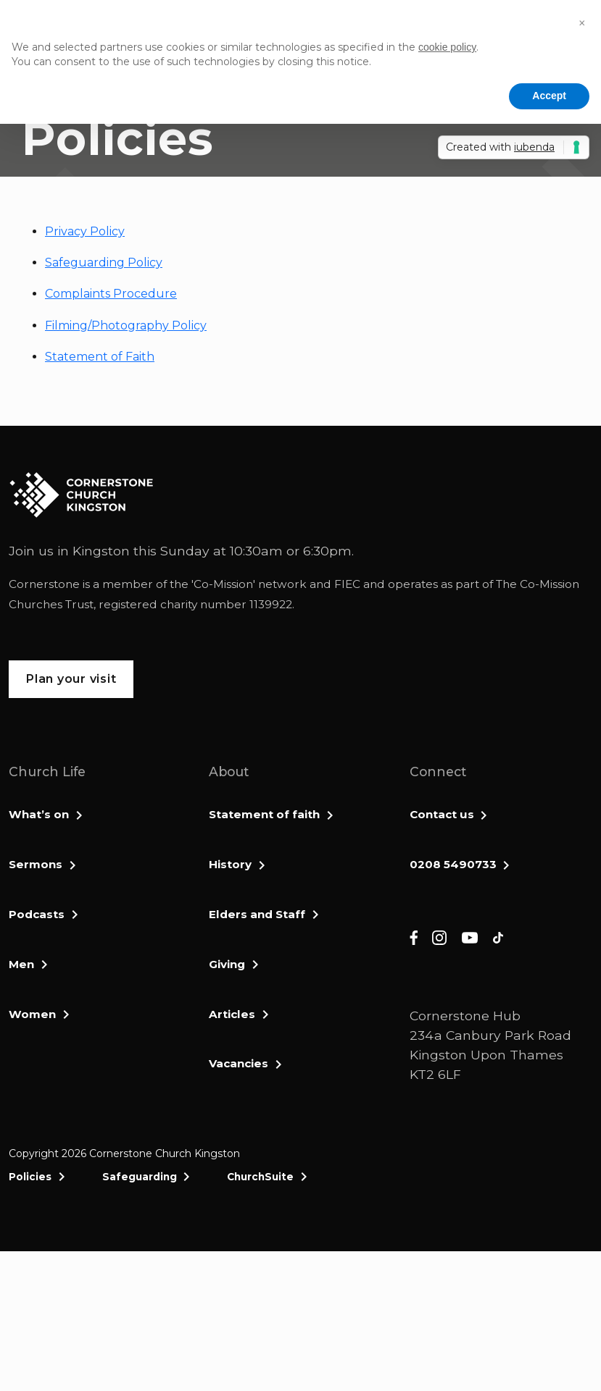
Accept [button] (549, 95)
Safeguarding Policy (103, 262)
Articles (232, 1014)
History (230, 864)
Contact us (442, 814)
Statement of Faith (99, 356)
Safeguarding (139, 1176)
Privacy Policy (85, 231)
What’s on (39, 814)
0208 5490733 (453, 864)
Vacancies (238, 1063)
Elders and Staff (257, 914)
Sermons (35, 864)
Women (32, 1014)
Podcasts (37, 914)
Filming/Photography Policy (126, 325)
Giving (227, 964)
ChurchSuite (260, 1176)
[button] (582, 23)
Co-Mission (223, 584)
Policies (30, 1176)
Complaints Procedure (111, 294)
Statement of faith (264, 814)
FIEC (347, 584)
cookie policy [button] (447, 47)
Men (21, 964)
